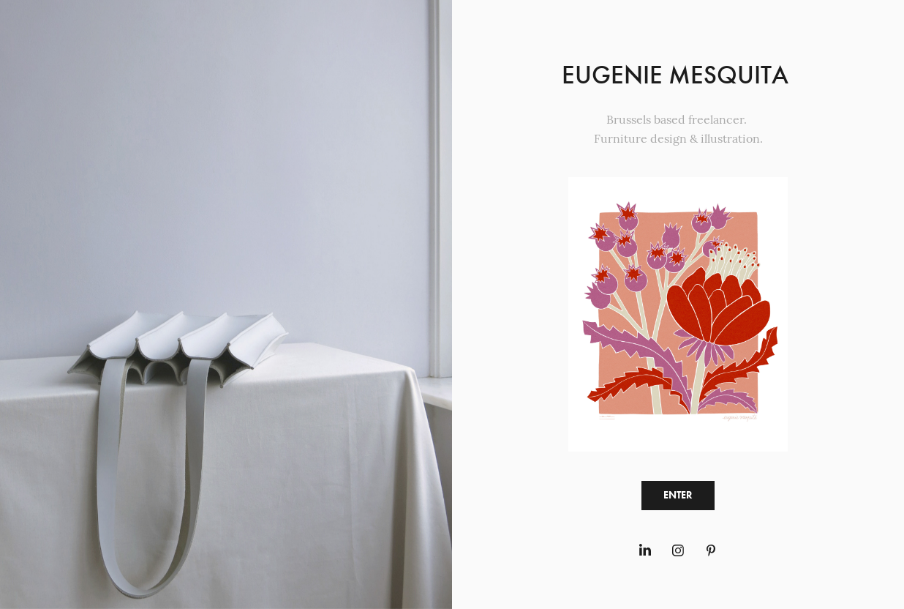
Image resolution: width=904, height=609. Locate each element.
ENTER (678, 495)
